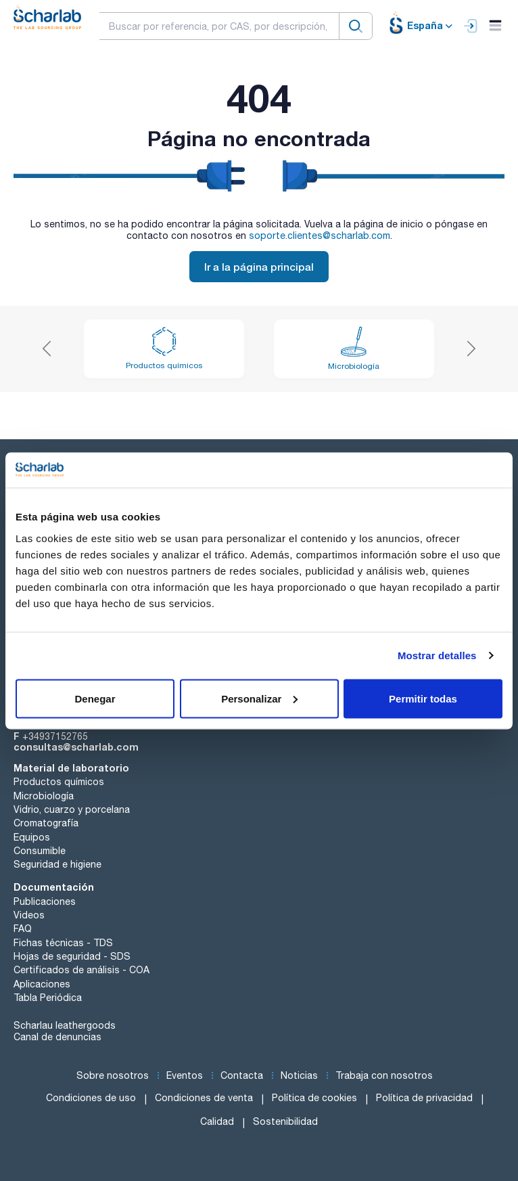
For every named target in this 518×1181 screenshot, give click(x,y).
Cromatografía (46, 823)
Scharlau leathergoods (65, 1025)
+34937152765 (55, 736)
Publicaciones (45, 901)
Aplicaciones (42, 984)
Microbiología (44, 795)
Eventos (184, 1075)
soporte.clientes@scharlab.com (319, 235)
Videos (29, 915)
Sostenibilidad (285, 1121)
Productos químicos (59, 781)
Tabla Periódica (48, 997)
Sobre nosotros (112, 1075)
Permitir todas (423, 698)
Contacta (241, 1075)
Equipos (32, 837)
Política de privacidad (424, 1097)
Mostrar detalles (437, 655)
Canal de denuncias (57, 1036)
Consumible (40, 850)
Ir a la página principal (259, 267)
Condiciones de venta (204, 1097)
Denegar (94, 698)
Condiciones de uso (91, 1097)
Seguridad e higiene (57, 864)
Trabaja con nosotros (384, 1075)
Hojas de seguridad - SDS (72, 956)
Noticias (299, 1075)
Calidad (217, 1121)
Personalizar (259, 698)
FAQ (23, 928)
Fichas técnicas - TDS (63, 942)
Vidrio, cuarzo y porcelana (72, 809)
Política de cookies (314, 1097)
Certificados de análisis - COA (81, 969)
